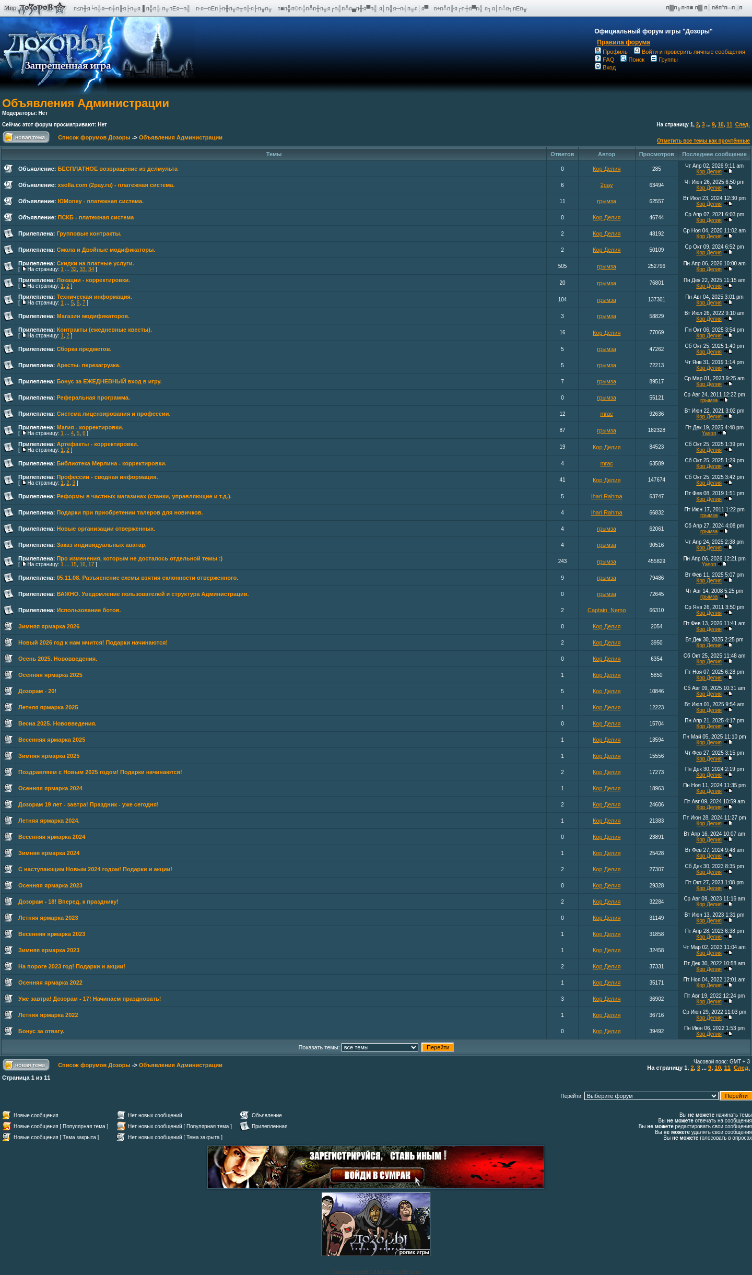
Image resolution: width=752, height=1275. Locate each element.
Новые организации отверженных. (105, 528)
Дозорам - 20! (37, 691)
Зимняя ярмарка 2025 (48, 756)
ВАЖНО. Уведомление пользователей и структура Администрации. (152, 594)
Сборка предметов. (83, 349)
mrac (606, 414)
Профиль (611, 52)
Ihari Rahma (606, 496)
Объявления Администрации (85, 103)
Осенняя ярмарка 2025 (50, 675)
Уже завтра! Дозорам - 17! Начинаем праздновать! (89, 999)
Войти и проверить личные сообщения (689, 52)
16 (82, 564)
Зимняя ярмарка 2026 (48, 626)
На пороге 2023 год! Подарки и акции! (71, 966)
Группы (664, 59)
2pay (607, 185)
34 (91, 269)
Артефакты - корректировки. (97, 444)
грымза (606, 201)
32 (74, 269)
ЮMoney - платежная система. (100, 201)
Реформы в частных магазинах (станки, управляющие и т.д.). (143, 496)
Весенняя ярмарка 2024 (51, 837)
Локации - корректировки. (93, 280)
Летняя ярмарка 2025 (48, 707)
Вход (605, 67)
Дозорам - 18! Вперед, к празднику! (68, 901)
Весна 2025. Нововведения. (57, 723)
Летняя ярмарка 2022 (48, 1015)
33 (82, 269)
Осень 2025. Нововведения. (57, 659)
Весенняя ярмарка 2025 (51, 739)
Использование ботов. (88, 610)
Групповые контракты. (88, 233)
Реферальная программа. (93, 397)
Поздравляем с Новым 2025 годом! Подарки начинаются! (100, 772)
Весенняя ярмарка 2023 (51, 934)
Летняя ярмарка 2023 (48, 918)
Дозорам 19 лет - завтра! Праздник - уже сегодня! (88, 804)
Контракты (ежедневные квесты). (103, 329)
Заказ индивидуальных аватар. (101, 545)
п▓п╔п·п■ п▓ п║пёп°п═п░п (705, 7)
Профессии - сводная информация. (107, 477)
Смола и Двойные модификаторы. (105, 250)
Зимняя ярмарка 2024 (48, 853)
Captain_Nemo (607, 610)
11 (729, 124)
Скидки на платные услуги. (95, 263)
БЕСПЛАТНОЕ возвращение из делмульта (117, 169)
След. (742, 124)
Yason (709, 433)
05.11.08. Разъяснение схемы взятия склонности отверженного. (147, 578)
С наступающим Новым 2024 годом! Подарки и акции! (95, 869)
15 (74, 564)
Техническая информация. (94, 297)
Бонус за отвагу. (41, 1031)
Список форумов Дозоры (94, 137)
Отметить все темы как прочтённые (703, 141)
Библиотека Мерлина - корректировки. (111, 463)
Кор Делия (606, 169)
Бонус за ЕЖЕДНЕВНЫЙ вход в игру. (108, 381)
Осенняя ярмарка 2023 (50, 885)
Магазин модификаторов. (93, 316)
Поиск (632, 59)
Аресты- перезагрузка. (88, 365)
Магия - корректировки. (89, 427)
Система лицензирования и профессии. (113, 414)
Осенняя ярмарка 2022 (50, 982)
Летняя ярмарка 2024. (49, 820)
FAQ (604, 59)
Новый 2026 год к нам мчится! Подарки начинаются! (93, 642)
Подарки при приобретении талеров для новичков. (129, 512)
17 (91, 564)
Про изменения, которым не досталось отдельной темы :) (139, 558)
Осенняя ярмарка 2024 (50, 788)
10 (720, 124)
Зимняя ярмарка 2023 (48, 950)
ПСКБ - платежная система (95, 217)
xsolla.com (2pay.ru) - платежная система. (115, 185)
